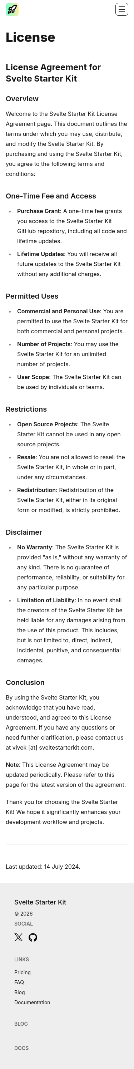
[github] (33, 937)
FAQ (19, 982)
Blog (19, 992)
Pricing (22, 972)
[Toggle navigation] (121, 9)
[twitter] (18, 937)
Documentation (32, 1002)
